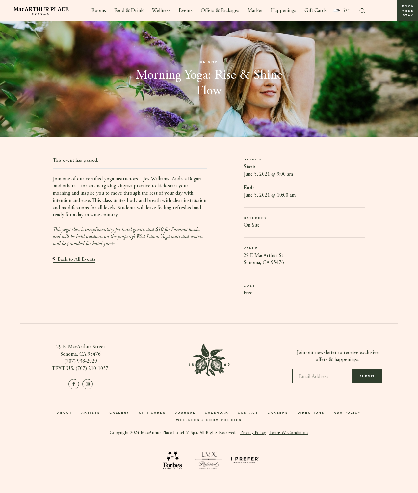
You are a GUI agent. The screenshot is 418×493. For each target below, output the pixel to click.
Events (186, 10)
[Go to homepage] (41, 10)
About (64, 413)
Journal (185, 413)
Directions (311, 413)
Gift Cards (316, 10)
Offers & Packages (220, 10)
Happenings (284, 10)
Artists (90, 413)
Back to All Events (74, 259)
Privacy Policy (253, 433)
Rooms (98, 10)
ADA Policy (347, 413)
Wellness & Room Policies (209, 420)
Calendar (216, 413)
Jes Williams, (156, 179)
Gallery (119, 413)
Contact (248, 413)
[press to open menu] (381, 10)
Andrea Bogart (187, 179)
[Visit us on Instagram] (87, 384)
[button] (407, 10)
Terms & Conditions (288, 433)
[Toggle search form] (362, 11)
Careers (278, 413)
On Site (252, 225)
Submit (367, 379)
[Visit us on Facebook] (73, 384)
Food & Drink (129, 10)
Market (255, 10)
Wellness (161, 10)
